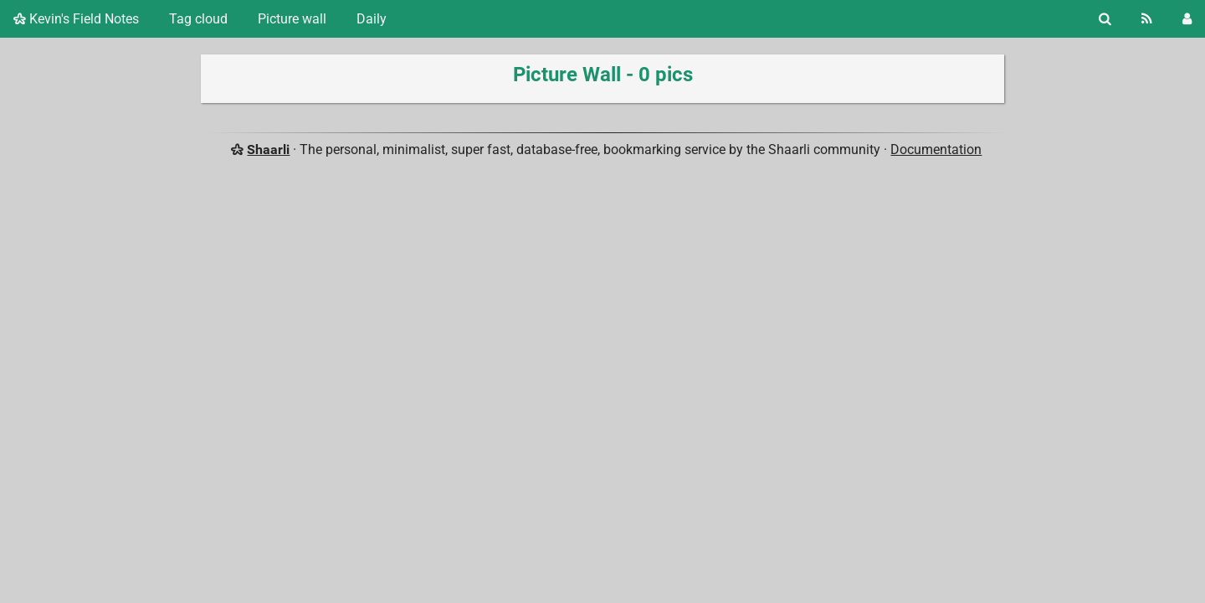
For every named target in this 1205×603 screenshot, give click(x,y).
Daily (371, 19)
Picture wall (292, 19)
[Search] (1105, 19)
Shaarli (268, 149)
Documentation (936, 149)
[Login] (1187, 19)
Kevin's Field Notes (76, 19)
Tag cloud (198, 19)
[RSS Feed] (1147, 19)
